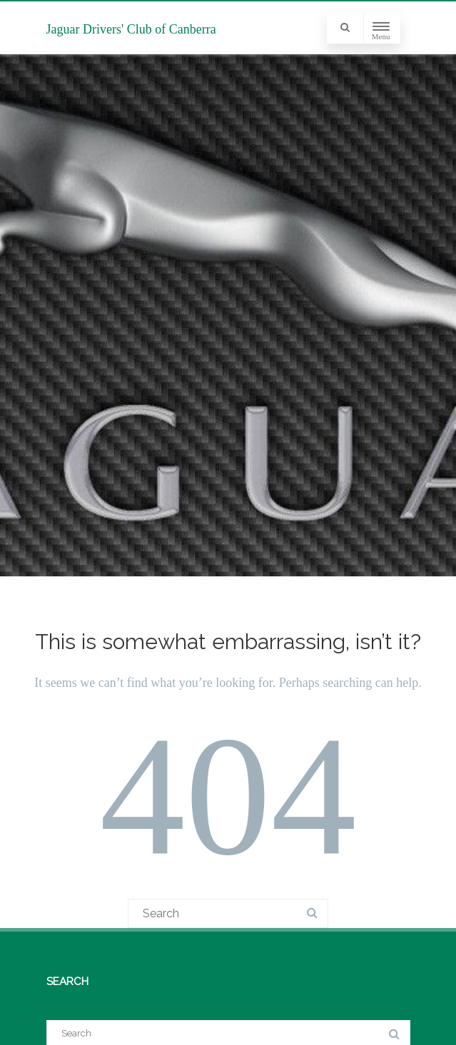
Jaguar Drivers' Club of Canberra (131, 29)
